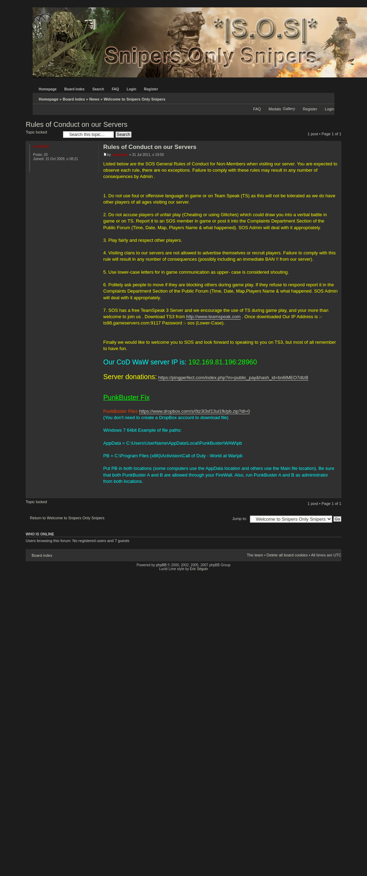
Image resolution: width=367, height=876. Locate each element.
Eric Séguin (199, 569)
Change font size (329, 98)
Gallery (289, 109)
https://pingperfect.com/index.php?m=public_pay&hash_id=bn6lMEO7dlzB (233, 377)
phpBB (161, 565)
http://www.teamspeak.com (213, 316)
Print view (318, 98)
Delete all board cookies (287, 555)
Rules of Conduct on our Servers (76, 124)
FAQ (257, 109)
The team (255, 555)
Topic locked (42, 134)
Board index (74, 99)
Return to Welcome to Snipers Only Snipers (67, 518)
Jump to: (239, 518)
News (94, 99)
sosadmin (120, 155)
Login (329, 109)
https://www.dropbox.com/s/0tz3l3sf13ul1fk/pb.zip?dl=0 (194, 411)
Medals (275, 109)
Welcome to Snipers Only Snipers (135, 99)
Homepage (48, 99)
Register (310, 109)
